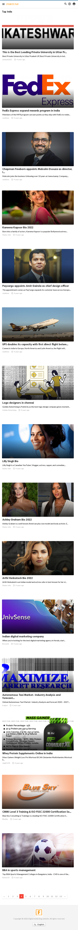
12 (56, 896)
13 (60, 896)
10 (47, 896)
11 (52, 896)
